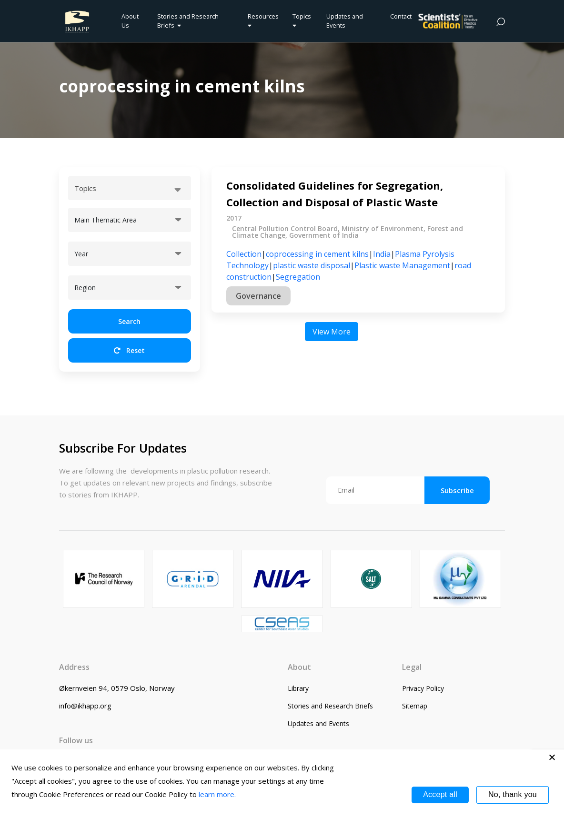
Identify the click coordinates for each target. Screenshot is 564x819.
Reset (129, 350)
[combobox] (129, 188)
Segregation (298, 277)
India (382, 254)
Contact (401, 16)
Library (298, 688)
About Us (130, 21)
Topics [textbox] (85, 188)
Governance (258, 296)
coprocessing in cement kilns (317, 254)
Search (129, 321)
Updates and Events (344, 21)
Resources (263, 20)
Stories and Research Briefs (188, 21)
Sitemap (414, 705)
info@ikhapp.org (85, 705)
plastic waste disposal (311, 265)
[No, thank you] (552, 757)
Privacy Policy (423, 688)
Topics (301, 20)
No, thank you (512, 794)
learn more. (217, 794)
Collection (244, 254)
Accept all (440, 794)
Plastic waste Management (402, 265)
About (299, 667)
